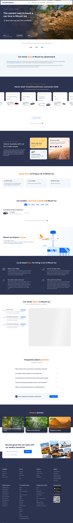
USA (20, 481)
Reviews (3, 478)
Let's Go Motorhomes (40, 501)
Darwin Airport (5, 497)
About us (4, 474)
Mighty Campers (39, 505)
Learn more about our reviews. (35, 126)
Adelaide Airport (5, 490)
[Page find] (64, 2)
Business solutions (44, 2)
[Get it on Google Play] (57, 494)
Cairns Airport (5, 494)
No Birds (21, 512)
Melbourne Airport (5, 503)
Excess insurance (57, 478)
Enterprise (21, 505)
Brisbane (13, 65)
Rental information (57, 481)
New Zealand (21, 478)
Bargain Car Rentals (23, 497)
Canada (20, 476)
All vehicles (38, 479)
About (54, 2)
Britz (37, 492)
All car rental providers (23, 519)
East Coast (21, 503)
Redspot (21, 514)
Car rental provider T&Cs (24, 521)
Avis (20, 496)
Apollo (37, 490)
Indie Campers (39, 497)
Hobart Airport (5, 501)
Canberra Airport (5, 496)
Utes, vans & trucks (35, 2)
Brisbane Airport (5, 492)
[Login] (69, 2)
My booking (59, 2)
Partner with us (5, 479)
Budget (20, 499)
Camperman (38, 494)
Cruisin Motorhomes (40, 496)
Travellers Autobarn (40, 506)
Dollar (20, 501)
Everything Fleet (22, 508)
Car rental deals (57, 474)
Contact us (4, 476)
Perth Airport (4, 505)
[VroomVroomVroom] (9, 2)
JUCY (37, 499)
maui (37, 503)
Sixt (20, 516)
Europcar (21, 506)
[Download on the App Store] (57, 491)
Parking (37, 478)
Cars (23, 2)
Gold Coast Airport (6, 499)
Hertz (20, 510)
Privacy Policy (14, 457)
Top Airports (4, 508)
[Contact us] (67, 2)
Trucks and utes (39, 476)
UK (19, 479)
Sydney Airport (5, 506)
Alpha (20, 492)
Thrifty (20, 517)
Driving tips (56, 476)
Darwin (18, 65)
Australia (21, 474)
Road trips (56, 483)
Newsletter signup (57, 479)
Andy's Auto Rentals (23, 494)
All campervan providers (41, 508)
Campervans (27, 2)
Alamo (20, 490)
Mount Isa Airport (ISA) (17, 246)
